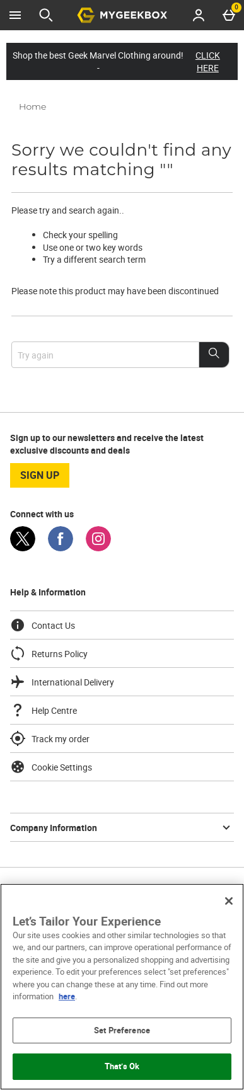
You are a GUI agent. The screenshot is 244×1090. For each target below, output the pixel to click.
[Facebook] (60, 548)
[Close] (229, 901)
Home (32, 106)
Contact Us (42, 625)
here (67, 996)
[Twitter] (22, 548)
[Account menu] (198, 15)
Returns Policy (49, 653)
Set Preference (122, 1030)
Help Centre (43, 710)
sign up (39, 475)
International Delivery (62, 681)
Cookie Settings (51, 766)
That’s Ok (122, 1066)
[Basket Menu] (229, 15)
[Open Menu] (15, 15)
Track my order (50, 738)
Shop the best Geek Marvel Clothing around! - (122, 61)
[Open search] (46, 15)
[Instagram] (98, 548)
